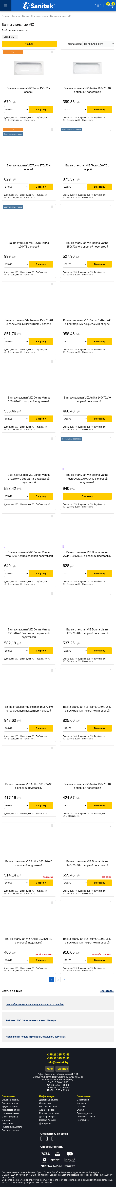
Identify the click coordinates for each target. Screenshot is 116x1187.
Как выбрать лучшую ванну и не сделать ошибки (35, 1004)
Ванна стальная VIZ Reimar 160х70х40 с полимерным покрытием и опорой (29, 708)
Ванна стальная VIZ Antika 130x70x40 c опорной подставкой (87, 786)
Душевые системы (11, 1130)
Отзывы (81, 1106)
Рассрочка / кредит (48, 1106)
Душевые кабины (10, 1099)
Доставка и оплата (48, 1099)
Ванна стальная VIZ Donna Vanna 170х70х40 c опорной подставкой (87, 631)
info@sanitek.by (58, 1062)
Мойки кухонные (10, 1116)
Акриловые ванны (11, 1110)
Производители (84, 1113)
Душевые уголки (10, 1103)
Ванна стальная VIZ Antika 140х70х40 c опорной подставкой (87, 399)
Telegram (62, 1068)
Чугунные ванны (10, 1106)
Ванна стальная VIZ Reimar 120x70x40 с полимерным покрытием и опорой (87, 940)
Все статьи (107, 991)
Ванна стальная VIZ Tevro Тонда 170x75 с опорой (29, 244)
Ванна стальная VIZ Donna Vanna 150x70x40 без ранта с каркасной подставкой (29, 633)
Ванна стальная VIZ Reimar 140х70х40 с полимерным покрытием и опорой (87, 708)
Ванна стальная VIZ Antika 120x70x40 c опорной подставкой (87, 90)
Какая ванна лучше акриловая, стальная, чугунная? (36, 1036)
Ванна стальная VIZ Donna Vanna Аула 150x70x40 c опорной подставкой (87, 554)
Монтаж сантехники (49, 1113)
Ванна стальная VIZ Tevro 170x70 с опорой (29, 167)
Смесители (7, 1123)
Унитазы (6, 1120)
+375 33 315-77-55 (58, 1058)
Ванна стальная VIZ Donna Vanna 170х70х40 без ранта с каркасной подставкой (29, 478)
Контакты (81, 1103)
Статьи (80, 1110)
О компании (83, 1099)
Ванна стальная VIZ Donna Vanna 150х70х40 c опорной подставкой (87, 244)
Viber (49, 1068)
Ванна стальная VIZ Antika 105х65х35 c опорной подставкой (28, 786)
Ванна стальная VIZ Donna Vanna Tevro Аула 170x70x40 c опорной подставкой (87, 478)
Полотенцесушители (12, 1127)
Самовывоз (45, 1103)
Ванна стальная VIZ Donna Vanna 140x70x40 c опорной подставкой (87, 863)
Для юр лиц (45, 1123)
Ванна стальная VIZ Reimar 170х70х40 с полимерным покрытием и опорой (87, 322)
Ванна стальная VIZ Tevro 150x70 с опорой (29, 90)
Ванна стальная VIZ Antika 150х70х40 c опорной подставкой (28, 940)
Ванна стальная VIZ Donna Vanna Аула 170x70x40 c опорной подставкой (29, 554)
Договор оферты (47, 1116)
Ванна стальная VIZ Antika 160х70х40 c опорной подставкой (28, 863)
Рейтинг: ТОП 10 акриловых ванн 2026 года (31, 1020)
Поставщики (83, 1120)
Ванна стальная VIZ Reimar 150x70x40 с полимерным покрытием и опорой (29, 322)
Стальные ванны (10, 1113)
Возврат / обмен (47, 1120)
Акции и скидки (46, 1110)
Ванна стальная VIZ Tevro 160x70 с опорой (87, 167)
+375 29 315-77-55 (58, 1054)
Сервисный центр (86, 1116)
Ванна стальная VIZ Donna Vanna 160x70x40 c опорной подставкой (29, 399)
